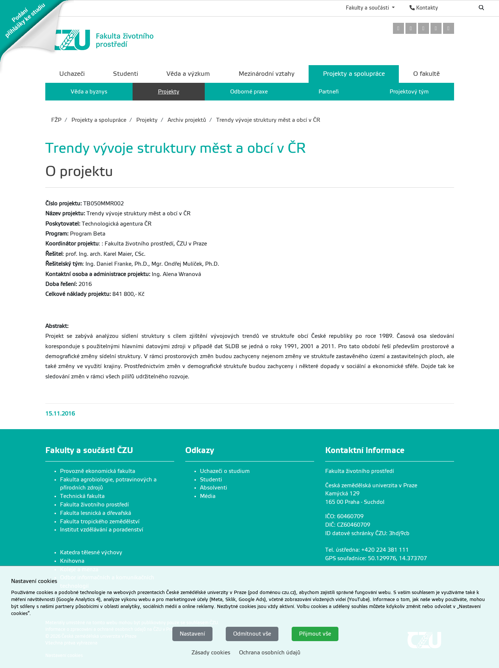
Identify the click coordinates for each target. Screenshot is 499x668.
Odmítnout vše (252, 634)
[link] (37, 36)
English (457, 8)
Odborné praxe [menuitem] (249, 92)
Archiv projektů (186, 120)
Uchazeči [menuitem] (72, 73)
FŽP (56, 120)
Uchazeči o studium (225, 471)
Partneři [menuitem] (329, 92)
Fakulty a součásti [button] (368, 8)
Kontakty (424, 8)
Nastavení (192, 634)
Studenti (211, 480)
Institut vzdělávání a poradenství (101, 530)
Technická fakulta (82, 496)
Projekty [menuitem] (168, 92)
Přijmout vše (315, 634)
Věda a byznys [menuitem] (89, 92)
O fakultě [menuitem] (426, 73)
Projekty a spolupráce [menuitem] (354, 73)
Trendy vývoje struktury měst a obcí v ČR (267, 120)
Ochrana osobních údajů (270, 652)
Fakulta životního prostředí (94, 505)
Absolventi (213, 488)
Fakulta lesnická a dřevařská (95, 513)
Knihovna (72, 561)
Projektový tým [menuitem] (409, 92)
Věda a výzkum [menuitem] (188, 73)
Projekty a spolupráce (98, 120)
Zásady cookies (210, 652)
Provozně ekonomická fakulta (97, 471)
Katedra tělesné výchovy (91, 552)
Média (207, 496)
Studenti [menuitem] (125, 73)
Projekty (146, 120)
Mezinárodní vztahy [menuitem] (267, 73)
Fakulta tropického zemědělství (100, 521)
